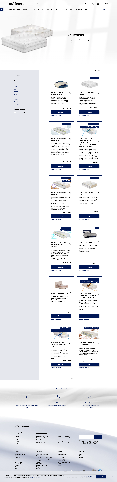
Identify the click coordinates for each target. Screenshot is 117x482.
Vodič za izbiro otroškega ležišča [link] (44, 457)
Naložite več (75, 379)
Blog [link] (37, 467)
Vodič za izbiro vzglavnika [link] (42, 456)
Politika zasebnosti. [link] (35, 477)
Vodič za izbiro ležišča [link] (42, 454)
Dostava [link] (60, 456)
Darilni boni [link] (93, 9)
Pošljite (98, 437)
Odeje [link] (15, 94)
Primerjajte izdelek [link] (56, 115)
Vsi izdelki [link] (16, 104)
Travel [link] (16, 467)
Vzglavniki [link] (16, 91)
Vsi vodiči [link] (38, 460)
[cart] (98, 4)
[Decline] (112, 476)
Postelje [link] (16, 86)
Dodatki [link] (17, 465)
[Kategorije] (19, 80)
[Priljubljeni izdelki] (21, 109)
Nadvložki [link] (16, 89)
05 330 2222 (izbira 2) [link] (41, 442)
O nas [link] (80, 454)
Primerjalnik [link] (39, 463)
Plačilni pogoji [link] (61, 457)
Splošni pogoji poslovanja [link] (64, 459)
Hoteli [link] (16, 468)
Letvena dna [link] (17, 99)
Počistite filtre (17, 75)
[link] (61, 112)
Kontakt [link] (81, 457)
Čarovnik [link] (38, 462)
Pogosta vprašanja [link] (62, 454)
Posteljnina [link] (17, 97)
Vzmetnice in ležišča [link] (19, 84)
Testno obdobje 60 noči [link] (64, 462)
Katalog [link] (38, 468)
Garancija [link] (60, 465)
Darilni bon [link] (16, 102)
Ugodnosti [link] (79, 9)
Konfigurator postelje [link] (41, 465)
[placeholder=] (90, 437)
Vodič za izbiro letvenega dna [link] (44, 459)
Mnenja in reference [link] (84, 456)
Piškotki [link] (59, 463)
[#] (86, 4)
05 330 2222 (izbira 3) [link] (63, 442)
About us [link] (81, 459)
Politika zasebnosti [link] (62, 460)
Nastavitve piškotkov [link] (86, 476)
